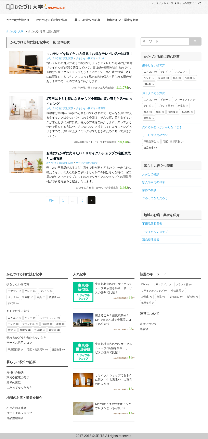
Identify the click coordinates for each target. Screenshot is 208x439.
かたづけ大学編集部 (104, 87)
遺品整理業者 (150, 239)
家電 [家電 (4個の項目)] (161, 296)
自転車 (149, 84)
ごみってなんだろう (155, 198)
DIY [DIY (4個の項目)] (145, 284)
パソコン (181, 71)
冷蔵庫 (101, 108)
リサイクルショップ (155, 231)
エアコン (150, 71)
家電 (160, 111)
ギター (165, 99)
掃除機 (173, 111)
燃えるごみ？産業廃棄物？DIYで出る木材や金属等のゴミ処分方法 (113, 320)
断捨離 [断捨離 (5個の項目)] (192, 296)
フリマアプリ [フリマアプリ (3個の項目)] (162, 284)
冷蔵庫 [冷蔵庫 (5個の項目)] (146, 296)
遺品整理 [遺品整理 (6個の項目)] (148, 302)
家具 (177, 77)
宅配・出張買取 (173, 141)
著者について (148, 324)
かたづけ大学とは (17, 20)
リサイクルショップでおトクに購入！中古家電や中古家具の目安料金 (113, 380)
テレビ (101, 58)
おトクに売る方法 (153, 93)
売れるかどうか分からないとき (162, 127)
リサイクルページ (162, 3)
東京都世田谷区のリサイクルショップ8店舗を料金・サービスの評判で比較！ (113, 348)
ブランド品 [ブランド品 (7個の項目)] (184, 284)
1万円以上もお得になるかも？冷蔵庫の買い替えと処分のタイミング (89, 101)
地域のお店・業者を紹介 (122, 20)
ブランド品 (166, 105)
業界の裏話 (149, 190)
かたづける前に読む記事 (51, 20)
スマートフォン (185, 99)
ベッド (149, 77)
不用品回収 (151, 141)
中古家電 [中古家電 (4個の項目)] (177, 290)
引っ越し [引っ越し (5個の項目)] (176, 296)
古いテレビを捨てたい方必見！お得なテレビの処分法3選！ (89, 54)
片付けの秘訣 (150, 174)
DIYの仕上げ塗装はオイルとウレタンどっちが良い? (113, 406)
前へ (52, 200)
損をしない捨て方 (85, 58)
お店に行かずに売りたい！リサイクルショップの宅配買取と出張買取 (88, 155)
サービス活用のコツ (87, 163)
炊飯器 (149, 118)
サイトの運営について (188, 3)
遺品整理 (150, 147)
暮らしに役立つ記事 (87, 20)
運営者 (144, 329)
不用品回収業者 (152, 223)
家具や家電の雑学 (153, 182)
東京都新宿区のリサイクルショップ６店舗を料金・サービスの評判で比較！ (113, 288)
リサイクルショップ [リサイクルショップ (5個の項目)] (154, 290)
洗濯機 (190, 77)
